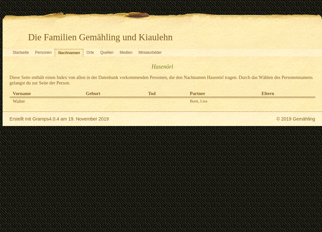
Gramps (40, 118)
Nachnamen (69, 53)
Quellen (106, 52)
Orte (90, 52)
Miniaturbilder (150, 52)
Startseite (21, 52)
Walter (19, 101)
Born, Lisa (198, 101)
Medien (126, 52)
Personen (43, 52)
